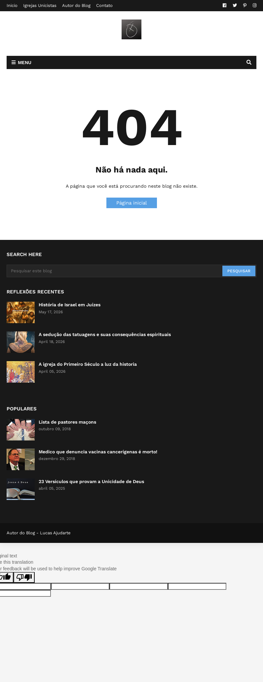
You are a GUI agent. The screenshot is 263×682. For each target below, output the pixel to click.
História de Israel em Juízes (69, 304)
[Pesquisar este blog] (115, 271)
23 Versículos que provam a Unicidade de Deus (91, 481)
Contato (104, 5)
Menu (24, 62)
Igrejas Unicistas (39, 5)
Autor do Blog (76, 5)
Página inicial (131, 203)
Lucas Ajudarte (55, 532)
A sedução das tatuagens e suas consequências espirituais (105, 334)
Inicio (12, 5)
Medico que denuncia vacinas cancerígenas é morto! (98, 451)
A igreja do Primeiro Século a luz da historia (88, 364)
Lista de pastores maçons (67, 422)
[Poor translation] (24, 577)
